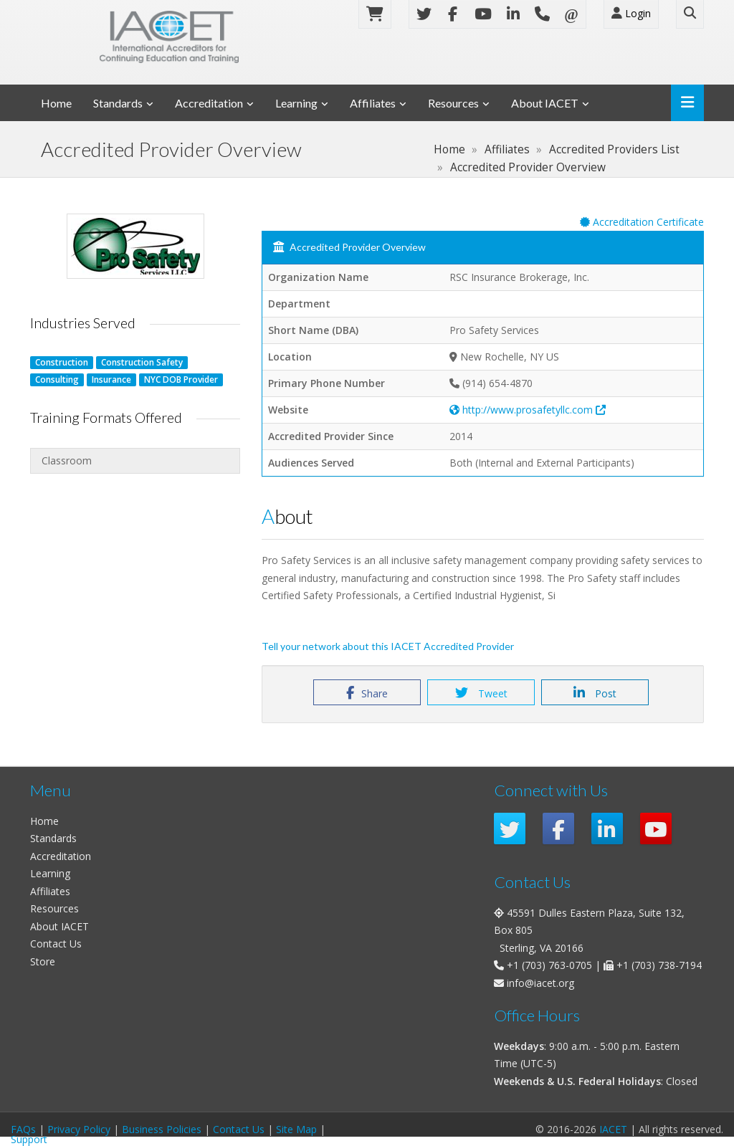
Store (42, 961)
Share (367, 693)
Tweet (481, 693)
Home (56, 103)
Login (631, 13)
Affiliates (373, 103)
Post (594, 693)
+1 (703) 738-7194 (659, 965)
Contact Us (56, 943)
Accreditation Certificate (642, 222)
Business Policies (161, 1129)
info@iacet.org (540, 983)
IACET (613, 1129)
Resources (453, 103)
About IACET (544, 103)
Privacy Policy (78, 1129)
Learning (296, 103)
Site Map (296, 1129)
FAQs (23, 1129)
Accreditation (209, 103)
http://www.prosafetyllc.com (527, 409)
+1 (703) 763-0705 (549, 965)
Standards (118, 103)
